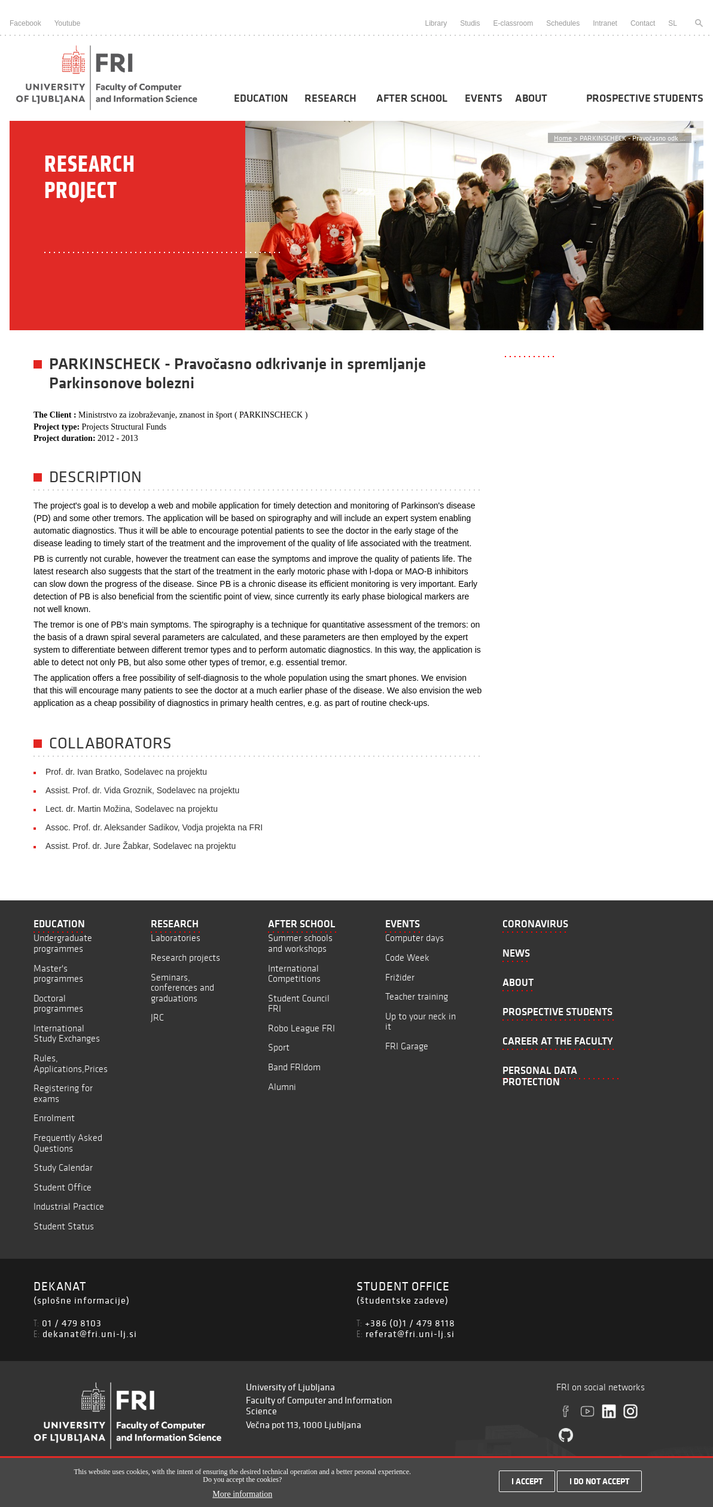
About (531, 98)
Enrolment (54, 1118)
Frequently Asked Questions (67, 1143)
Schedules (563, 23)
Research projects (185, 957)
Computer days (414, 937)
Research (330, 98)
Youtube (67, 23)
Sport (279, 1047)
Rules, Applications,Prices (70, 1063)
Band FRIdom (294, 1067)
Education (261, 98)
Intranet (605, 23)
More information (242, 1497)
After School (411, 98)
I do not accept (599, 1484)
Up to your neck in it (420, 1021)
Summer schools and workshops (300, 943)
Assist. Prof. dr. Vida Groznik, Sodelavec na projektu (142, 790)
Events (483, 98)
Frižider (400, 977)
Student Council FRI (299, 1004)
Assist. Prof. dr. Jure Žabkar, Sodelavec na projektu (140, 846)
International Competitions (294, 974)
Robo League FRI (301, 1028)
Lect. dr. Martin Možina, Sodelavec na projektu (131, 809)
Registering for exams (63, 1093)
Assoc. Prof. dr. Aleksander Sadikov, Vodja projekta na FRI (154, 827)
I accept (527, 1484)
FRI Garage (406, 1046)
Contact (642, 23)
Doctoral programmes (58, 1004)
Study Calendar (63, 1167)
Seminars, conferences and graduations (182, 988)
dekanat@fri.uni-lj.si (89, 1333)
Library (436, 23)
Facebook (25, 23)
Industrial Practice (68, 1206)
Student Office (62, 1187)
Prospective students (644, 98)
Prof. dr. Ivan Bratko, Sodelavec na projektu (126, 772)
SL (672, 23)
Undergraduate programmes (62, 943)
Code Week (407, 957)
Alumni (282, 1086)
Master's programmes (58, 974)
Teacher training (416, 996)
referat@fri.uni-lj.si (410, 1333)
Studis (470, 23)
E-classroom (513, 23)
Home (563, 137)
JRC (157, 1017)
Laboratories (175, 937)
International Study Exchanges (66, 1033)
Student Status (63, 1226)
